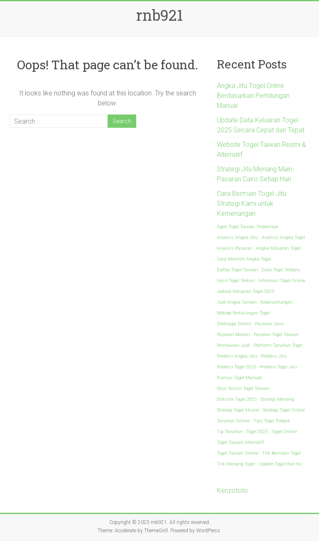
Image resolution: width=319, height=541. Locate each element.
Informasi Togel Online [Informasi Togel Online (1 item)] (281, 280)
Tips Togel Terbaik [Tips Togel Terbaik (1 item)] (271, 421)
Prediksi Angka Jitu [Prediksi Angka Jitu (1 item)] (237, 356)
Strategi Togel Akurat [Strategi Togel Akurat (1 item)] (238, 410)
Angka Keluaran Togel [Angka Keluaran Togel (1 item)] (278, 248)
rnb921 (159, 15)
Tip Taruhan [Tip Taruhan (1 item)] (230, 431)
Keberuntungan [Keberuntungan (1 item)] (276, 302)
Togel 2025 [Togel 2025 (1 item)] (257, 431)
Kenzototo (232, 491)
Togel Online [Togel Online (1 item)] (284, 431)
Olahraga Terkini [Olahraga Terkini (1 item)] (234, 324)
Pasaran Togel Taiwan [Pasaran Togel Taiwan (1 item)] (276, 334)
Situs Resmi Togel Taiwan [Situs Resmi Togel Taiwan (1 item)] (243, 388)
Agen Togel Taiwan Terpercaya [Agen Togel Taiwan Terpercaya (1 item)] (247, 226)
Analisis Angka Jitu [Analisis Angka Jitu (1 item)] (237, 237)
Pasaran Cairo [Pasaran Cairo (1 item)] (269, 324)
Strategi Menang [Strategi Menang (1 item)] (277, 399)
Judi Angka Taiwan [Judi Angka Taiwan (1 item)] (237, 302)
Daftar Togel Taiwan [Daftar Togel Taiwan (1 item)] (237, 270)
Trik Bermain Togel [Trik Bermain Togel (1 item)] (281, 453)
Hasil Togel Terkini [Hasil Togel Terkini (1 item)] (236, 280)
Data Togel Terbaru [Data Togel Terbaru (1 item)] (281, 270)
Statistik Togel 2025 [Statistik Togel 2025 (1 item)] (237, 399)
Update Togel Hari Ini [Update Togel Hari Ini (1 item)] (280, 464)
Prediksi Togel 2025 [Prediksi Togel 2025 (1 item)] (236, 367)
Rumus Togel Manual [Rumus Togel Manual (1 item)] (239, 377)
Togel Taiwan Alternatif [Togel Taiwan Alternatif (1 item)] (240, 442)
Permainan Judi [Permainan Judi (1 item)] (233, 345)
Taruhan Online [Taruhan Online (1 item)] (233, 421)
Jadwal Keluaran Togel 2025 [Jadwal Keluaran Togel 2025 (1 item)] (245, 291)
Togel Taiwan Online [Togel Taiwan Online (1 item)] (237, 453)
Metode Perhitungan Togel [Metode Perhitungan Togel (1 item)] (243, 313)
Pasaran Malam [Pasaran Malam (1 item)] (233, 334)
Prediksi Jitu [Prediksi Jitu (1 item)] (274, 356)
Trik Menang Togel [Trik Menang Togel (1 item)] (236, 464)
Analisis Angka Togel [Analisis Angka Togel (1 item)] (283, 237)
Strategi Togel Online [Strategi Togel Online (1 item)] (284, 410)
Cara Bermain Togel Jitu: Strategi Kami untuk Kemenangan (252, 203)
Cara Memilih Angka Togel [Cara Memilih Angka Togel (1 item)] (244, 259)
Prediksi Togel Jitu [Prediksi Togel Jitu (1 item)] (278, 367)
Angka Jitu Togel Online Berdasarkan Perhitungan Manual (253, 96)
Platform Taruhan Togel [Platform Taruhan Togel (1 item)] (278, 345)
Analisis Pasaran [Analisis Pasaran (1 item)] (234, 248)
